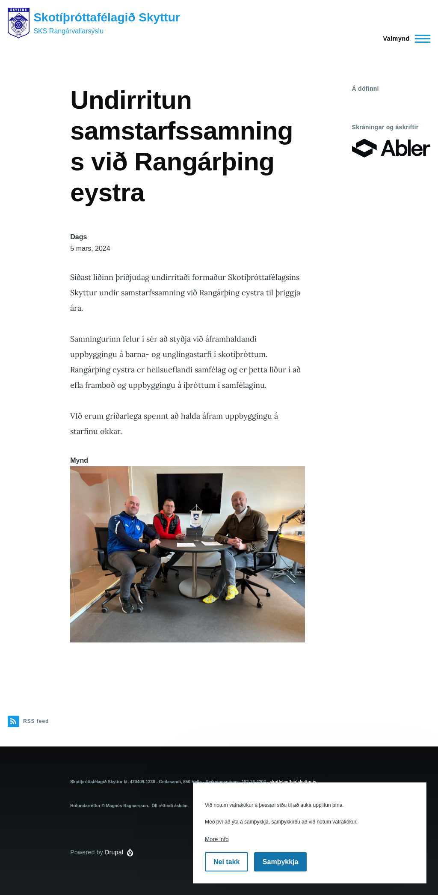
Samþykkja (281, 861)
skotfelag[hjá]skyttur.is (293, 781)
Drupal (114, 852)
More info (217, 839)
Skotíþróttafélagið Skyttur (106, 17)
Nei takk (226, 861)
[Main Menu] (404, 38)
